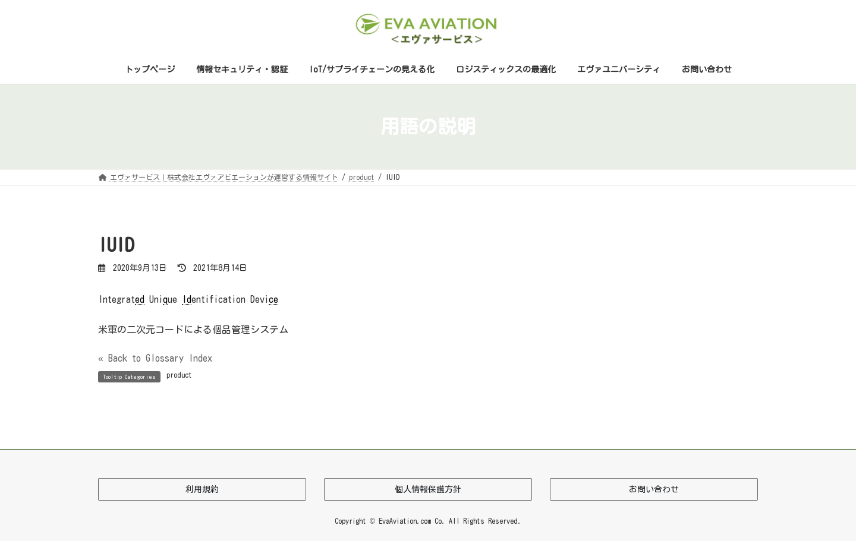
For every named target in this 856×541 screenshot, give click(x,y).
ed (139, 299)
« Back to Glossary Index (155, 358)
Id (186, 299)
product (179, 374)
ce (273, 299)
